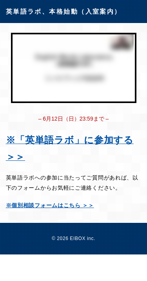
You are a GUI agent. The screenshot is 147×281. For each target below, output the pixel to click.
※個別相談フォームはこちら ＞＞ (50, 205)
